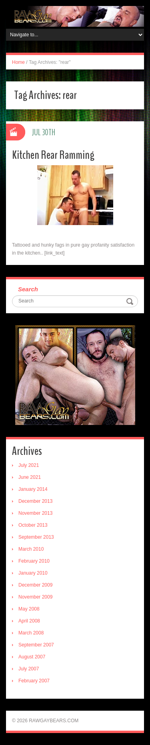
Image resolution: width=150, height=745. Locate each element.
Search (28, 289)
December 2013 (35, 501)
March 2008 (31, 633)
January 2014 (33, 489)
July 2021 (28, 465)
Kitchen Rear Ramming (53, 155)
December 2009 (35, 585)
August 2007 (31, 657)
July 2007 (28, 669)
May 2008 (29, 609)
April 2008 (29, 621)
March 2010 (31, 549)
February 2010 (34, 561)
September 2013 (36, 537)
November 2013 (35, 513)
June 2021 (29, 477)
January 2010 (33, 573)
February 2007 (34, 681)
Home (18, 62)
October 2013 (33, 525)
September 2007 (36, 645)
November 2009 (35, 597)
